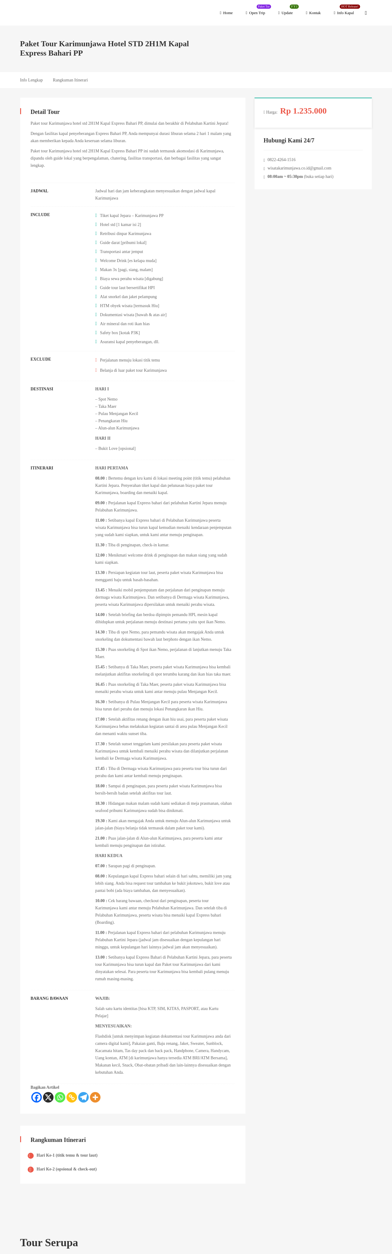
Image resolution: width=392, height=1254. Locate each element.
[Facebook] (36, 1097)
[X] (48, 1097)
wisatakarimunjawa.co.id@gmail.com (300, 168)
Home (226, 13)
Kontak (313, 13)
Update (288, 10)
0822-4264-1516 (282, 159)
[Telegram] (83, 1097)
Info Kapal (347, 10)
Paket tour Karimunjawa (51, 123)
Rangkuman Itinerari (70, 80)
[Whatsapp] (60, 1097)
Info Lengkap (31, 80)
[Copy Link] (71, 1097)
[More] (95, 1097)
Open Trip (258, 10)
